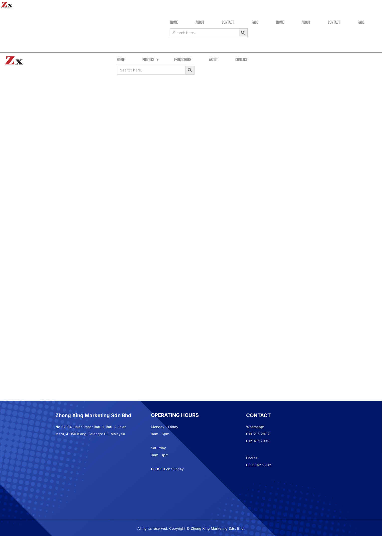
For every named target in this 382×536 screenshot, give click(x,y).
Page (255, 22)
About (200, 22)
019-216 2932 (258, 434)
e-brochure (183, 59)
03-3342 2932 (258, 465)
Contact (228, 22)
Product (148, 59)
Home (174, 22)
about (213, 59)
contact (241, 59)
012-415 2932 (257, 441)
